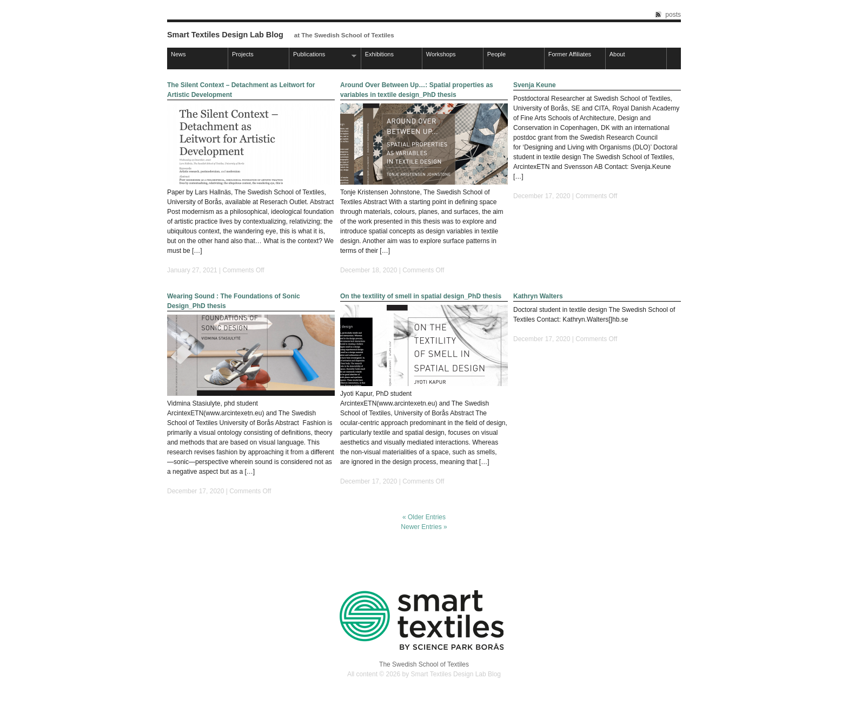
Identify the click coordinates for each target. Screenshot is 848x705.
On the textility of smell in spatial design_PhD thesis (420, 296)
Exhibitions (379, 54)
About (617, 54)
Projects (243, 54)
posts (673, 14)
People (496, 54)
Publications (322, 55)
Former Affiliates (569, 54)
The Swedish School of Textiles (424, 664)
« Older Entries (424, 517)
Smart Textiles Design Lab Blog (225, 34)
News (178, 54)
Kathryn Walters (538, 296)
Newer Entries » (424, 527)
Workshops (441, 54)
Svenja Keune (534, 85)
